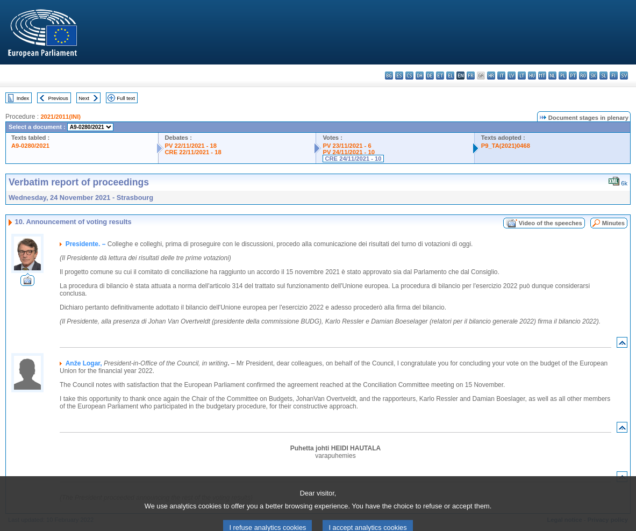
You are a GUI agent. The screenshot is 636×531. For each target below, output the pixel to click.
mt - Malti (542, 75)
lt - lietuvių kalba (522, 75)
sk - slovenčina (593, 75)
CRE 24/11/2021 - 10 (353, 158)
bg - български (389, 75)
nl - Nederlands (552, 75)
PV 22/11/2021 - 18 (191, 145)
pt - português (573, 75)
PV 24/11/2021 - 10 (348, 152)
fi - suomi (614, 75)
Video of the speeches (550, 223)
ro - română (583, 75)
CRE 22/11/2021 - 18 (193, 152)
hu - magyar (532, 75)
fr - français (471, 75)
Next (83, 98)
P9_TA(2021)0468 (505, 145)
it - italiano (501, 75)
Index (23, 98)
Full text (126, 98)
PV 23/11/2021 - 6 (347, 145)
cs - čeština (409, 75)
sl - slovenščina (603, 75)
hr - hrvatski (491, 75)
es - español (399, 75)
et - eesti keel (440, 75)
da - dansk (420, 75)
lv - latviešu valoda (512, 75)
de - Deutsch (430, 75)
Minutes (613, 223)
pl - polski (563, 75)
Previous (58, 98)
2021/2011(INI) (60, 116)
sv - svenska (624, 75)
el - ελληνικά (450, 75)
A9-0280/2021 (30, 145)
